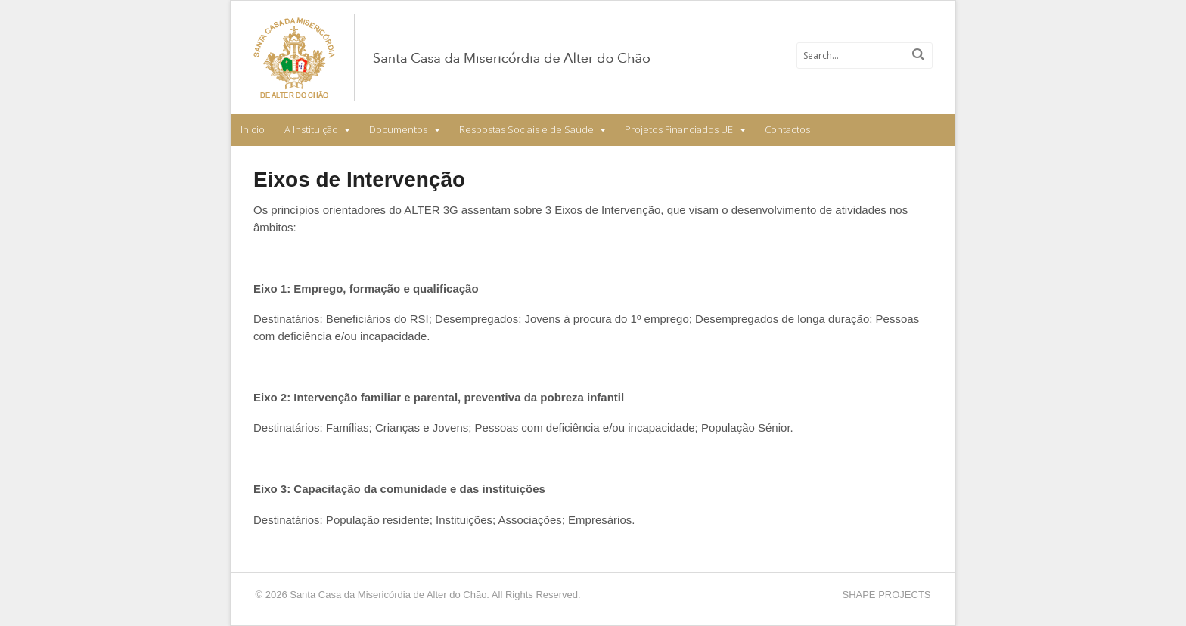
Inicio (253, 129)
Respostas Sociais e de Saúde (526, 129)
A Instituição (311, 129)
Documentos (398, 129)
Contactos (787, 129)
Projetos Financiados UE (679, 129)
